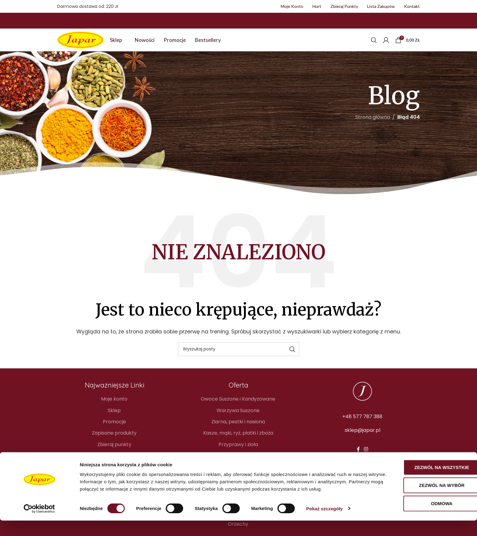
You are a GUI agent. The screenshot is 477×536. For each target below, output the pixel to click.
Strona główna (372, 113)
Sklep (114, 406)
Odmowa (426, 518)
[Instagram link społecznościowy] (366, 445)
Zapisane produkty (114, 429)
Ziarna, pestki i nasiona (238, 418)
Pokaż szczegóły (324, 524)
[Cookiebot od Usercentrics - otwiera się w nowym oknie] (39, 524)
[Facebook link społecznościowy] (358, 445)
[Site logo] (80, 35)
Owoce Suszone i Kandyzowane (238, 395)
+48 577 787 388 (362, 412)
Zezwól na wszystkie (426, 482)
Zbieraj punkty (114, 441)
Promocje (114, 418)
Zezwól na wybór (426, 501)
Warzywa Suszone (238, 406)
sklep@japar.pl (362, 426)
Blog (114, 452)
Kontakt (114, 463)
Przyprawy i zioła (238, 441)
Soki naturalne (238, 463)
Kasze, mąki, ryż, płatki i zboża (238, 429)
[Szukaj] (374, 36)
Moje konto (114, 395)
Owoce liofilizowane (238, 452)
